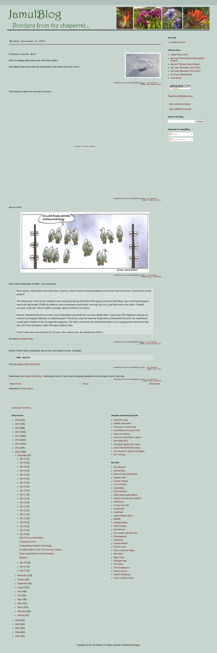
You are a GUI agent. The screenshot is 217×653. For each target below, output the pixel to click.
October (21, 579)
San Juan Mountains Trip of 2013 (185, 71)
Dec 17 (23, 494)
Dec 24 (23, 478)
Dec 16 (23, 498)
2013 (17, 440)
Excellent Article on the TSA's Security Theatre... (41, 549)
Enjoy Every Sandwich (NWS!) (127, 498)
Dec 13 (23, 510)
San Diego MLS (121, 441)
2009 (17, 620)
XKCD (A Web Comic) (124, 578)
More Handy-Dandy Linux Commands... (37, 553)
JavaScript (157, 381)
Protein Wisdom (121, 543)
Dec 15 (23, 502)
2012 (17, 444)
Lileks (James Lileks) (123, 516)
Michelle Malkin (121, 522)
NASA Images (120, 526)
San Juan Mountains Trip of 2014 (185, 67)
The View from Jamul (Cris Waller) (129, 451)
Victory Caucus (120, 571)
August (20, 587)
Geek (151, 381)
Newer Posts (15, 384)
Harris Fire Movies (122, 434)
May (19, 599)
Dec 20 (23, 486)
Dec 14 (23, 506)
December (22, 455)
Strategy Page (120, 561)
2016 (17, 428)
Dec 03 (23, 562)
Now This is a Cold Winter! (31, 538)
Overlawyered (120, 536)
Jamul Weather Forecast (179, 109)
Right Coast (119, 557)
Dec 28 (23, 470)
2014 (17, 436)
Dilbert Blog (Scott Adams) (126, 495)
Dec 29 (23, 467)
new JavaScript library (31, 376)
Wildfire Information (122, 423)
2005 (17, 636)
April (19, 603)
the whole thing (25, 338)
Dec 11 (23, 514)
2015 (17, 432)
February (21, 611)
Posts (173, 134)
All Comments (177, 139)
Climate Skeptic (121, 481)
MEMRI (117, 519)
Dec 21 (23, 482)
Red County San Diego (124, 550)
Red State (118, 554)
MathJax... (24, 557)
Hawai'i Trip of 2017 (179, 55)
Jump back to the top (21, 408)
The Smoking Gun (122, 568)
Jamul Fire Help (121, 420)
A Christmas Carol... (28, 542)
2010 (17, 452)
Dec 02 (23, 566)
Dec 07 (23, 530)
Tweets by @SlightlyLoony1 (180, 96)
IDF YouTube (120, 455)
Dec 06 (23, 534)
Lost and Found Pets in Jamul (127, 437)
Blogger (136, 645)
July (19, 591)
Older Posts (154, 384)
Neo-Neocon (119, 529)
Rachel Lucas (120, 547)
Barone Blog (119, 470)
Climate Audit (120, 477)
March (20, 607)
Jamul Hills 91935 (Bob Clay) (127, 448)
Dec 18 (23, 490)
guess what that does (28, 364)
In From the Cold (121, 505)
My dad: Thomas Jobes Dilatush (185, 64)
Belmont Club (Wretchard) (125, 474)
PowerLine (118, 540)
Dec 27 (23, 475)
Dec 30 (23, 463)
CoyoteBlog (119, 488)
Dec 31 (23, 459)
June (19, 595)
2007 (17, 628)
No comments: (152, 83)
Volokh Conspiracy (122, 574)
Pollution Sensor (178, 42)
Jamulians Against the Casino (127, 444)
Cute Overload (120, 491)
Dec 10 (23, 518)
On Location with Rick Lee (125, 533)
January (21, 615)
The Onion (118, 564)
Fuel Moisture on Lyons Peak (127, 430)
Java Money (176, 78)
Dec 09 (23, 522)
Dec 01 (23, 570)
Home (85, 384)
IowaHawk (118, 512)
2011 (17, 448)
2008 (17, 624)
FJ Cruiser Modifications (181, 74)
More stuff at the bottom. (179, 104)
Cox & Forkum (120, 484)
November (22, 575)
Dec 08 (23, 526)
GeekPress (119, 502)
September (22, 583)
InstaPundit (119, 509)
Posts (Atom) (27, 388)
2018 (17, 420)
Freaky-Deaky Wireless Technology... (36, 546)
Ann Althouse (120, 467)
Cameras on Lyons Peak (125, 427)
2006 (17, 632)
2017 (17, 424)
